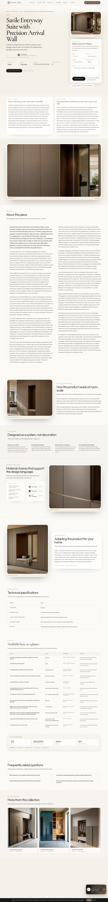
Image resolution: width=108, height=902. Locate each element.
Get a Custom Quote (92, 2)
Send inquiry (79, 78)
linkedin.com (20, 747)
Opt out (94, 900)
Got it (89, 900)
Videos (73, 2)
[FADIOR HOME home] (14, 2)
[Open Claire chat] (96, 889)
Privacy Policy (80, 900)
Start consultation (72, 565)
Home (7, 11)
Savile (21, 11)
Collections (41, 2)
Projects (50, 2)
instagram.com (28, 747)
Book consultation (14, 70)
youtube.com (37, 747)
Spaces (32, 2)
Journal (58, 2)
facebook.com (45, 747)
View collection (29, 70)
